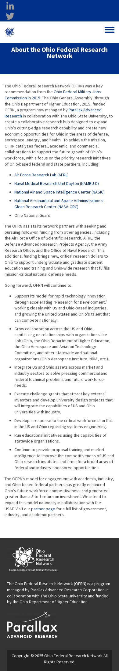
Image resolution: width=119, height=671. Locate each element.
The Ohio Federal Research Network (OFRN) (46, 583)
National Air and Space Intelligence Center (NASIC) (59, 192)
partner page (43, 509)
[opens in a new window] (32, 624)
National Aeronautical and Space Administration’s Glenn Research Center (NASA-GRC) (58, 203)
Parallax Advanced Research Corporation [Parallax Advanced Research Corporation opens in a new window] (68, 589)
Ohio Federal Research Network (40, 32)
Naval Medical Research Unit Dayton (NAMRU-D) (56, 183)
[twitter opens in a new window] (10, 16)
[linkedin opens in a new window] (10, 6)
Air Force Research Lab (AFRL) (41, 175)
